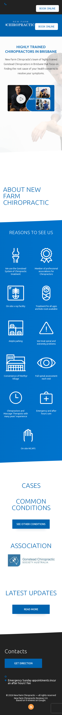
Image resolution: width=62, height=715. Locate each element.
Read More (31, 609)
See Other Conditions (31, 524)
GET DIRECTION (23, 663)
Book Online (47, 8)
